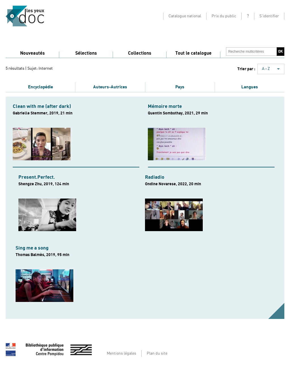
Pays (179, 87)
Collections (139, 53)
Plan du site (157, 353)
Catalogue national (185, 16)
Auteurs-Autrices (110, 87)
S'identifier (269, 16)
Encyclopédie (40, 87)
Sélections (86, 53)
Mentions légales (121, 353)
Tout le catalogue (193, 53)
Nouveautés (32, 53)
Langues (249, 87)
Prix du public (224, 16)
